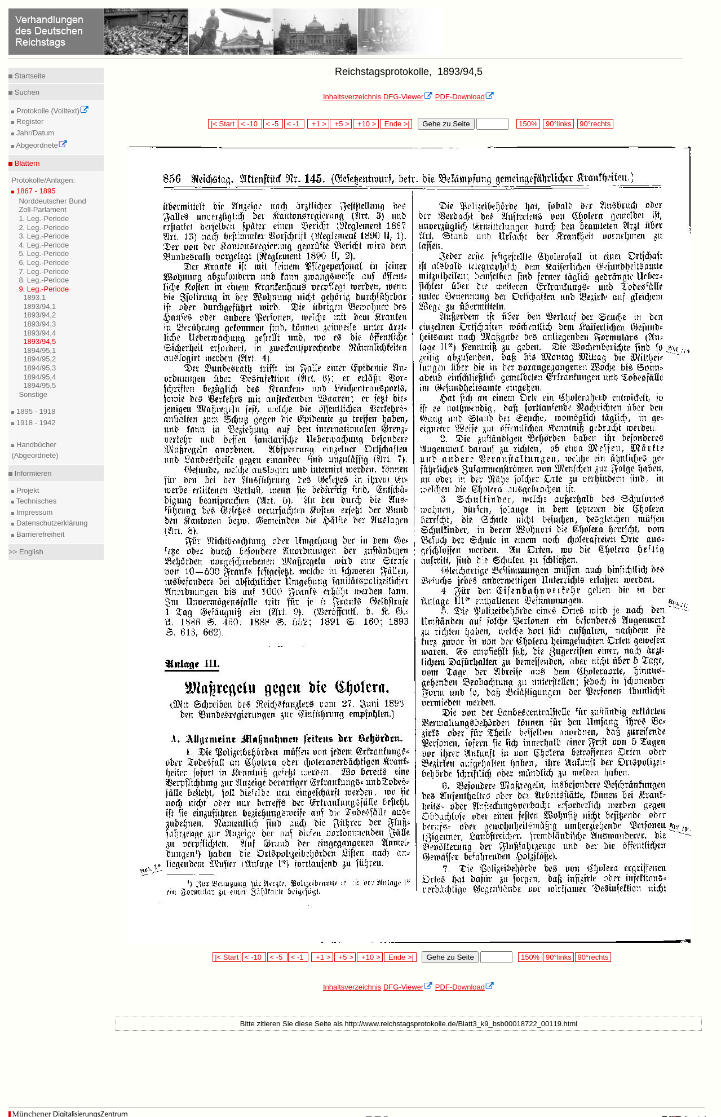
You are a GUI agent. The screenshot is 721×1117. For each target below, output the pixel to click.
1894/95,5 (39, 385)
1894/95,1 (39, 350)
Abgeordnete (40, 145)
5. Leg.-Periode (44, 253)
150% (528, 124)
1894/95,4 (39, 377)
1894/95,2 (39, 359)
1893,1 (34, 297)
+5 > (340, 124)
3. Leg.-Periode (44, 236)
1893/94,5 (39, 341)
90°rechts (595, 124)
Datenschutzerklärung (50, 523)
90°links (558, 124)
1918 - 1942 (34, 422)
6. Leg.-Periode (44, 262)
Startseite (29, 76)
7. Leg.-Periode (44, 271)
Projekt (26, 490)
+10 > (365, 124)
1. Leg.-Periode (44, 218)
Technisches (35, 501)
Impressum (33, 512)
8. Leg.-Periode (44, 280)
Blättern (25, 163)
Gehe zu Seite (446, 124)
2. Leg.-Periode (44, 227)
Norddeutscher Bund (52, 201)
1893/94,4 (39, 333)
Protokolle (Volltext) (51, 111)
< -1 (294, 124)
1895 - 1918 (34, 411)
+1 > (318, 124)
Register (28, 121)
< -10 (250, 124)
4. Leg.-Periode (44, 245)
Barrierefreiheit (39, 534)
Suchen (25, 92)
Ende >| (396, 124)
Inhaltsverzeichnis (352, 96)
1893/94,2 (39, 315)
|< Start (222, 124)
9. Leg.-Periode (44, 289)
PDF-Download (464, 96)
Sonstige (33, 394)
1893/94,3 (39, 324)
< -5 (273, 124)
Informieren (31, 473)
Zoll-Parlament (43, 209)
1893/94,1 (39, 306)
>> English (25, 552)
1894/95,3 (39, 368)
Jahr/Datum (34, 133)
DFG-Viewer (408, 96)
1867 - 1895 (34, 191)
